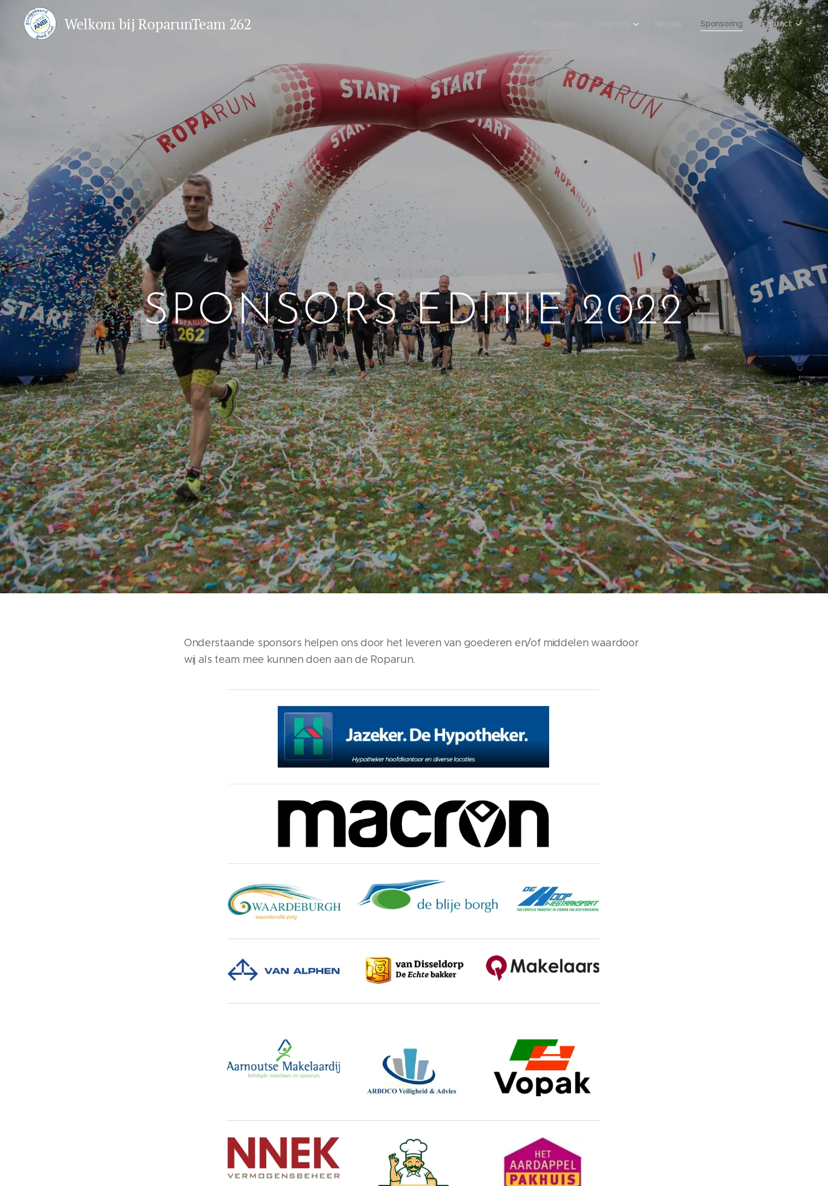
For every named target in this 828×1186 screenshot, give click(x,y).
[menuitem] (553, 23)
